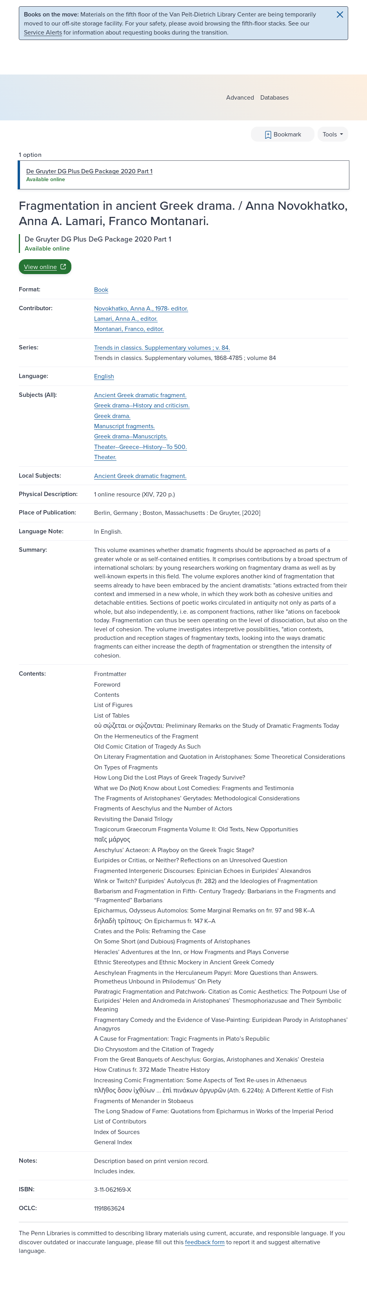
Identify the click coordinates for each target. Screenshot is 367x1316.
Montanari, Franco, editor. (129, 328)
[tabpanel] (183, 254)
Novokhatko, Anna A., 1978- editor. (141, 308)
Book (101, 289)
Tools (330, 134)
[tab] (183, 174)
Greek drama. (112, 415)
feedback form (205, 1242)
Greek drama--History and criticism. (142, 405)
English (104, 376)
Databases (274, 97)
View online (45, 266)
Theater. (105, 457)
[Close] (340, 14)
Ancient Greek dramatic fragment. (140, 395)
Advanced (240, 97)
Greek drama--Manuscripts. (130, 436)
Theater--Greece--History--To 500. (140, 446)
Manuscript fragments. (124, 426)
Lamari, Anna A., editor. (126, 318)
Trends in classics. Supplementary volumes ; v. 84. (162, 347)
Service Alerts (43, 32)
